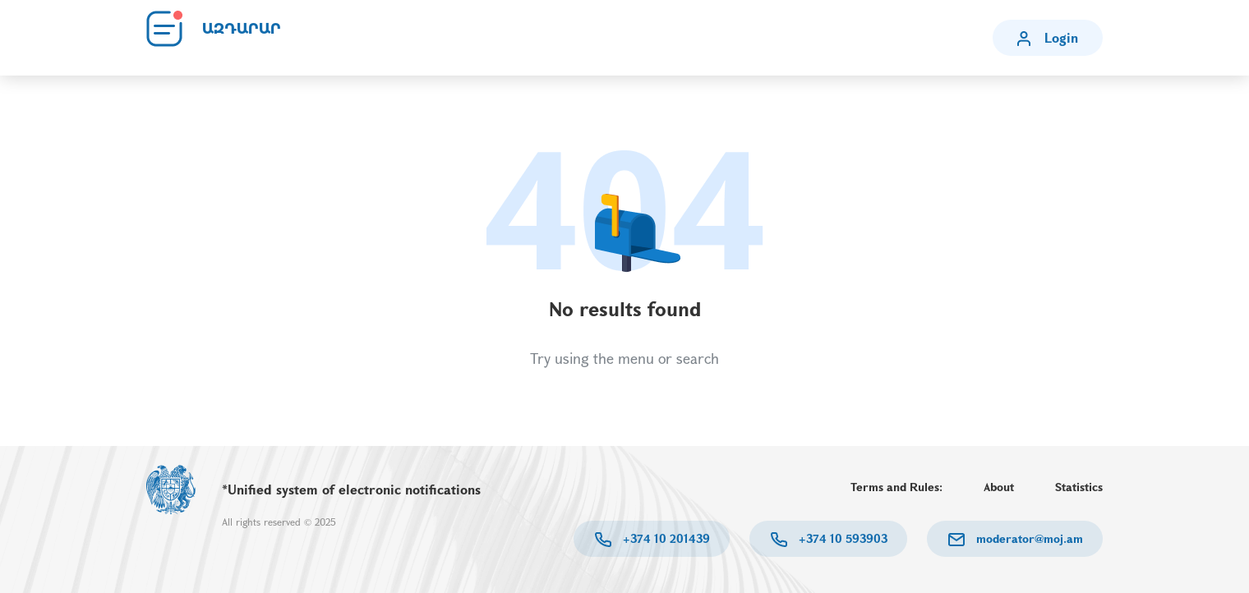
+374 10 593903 (841, 538)
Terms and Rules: (896, 486)
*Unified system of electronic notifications (351, 489)
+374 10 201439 (665, 538)
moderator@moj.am (1028, 538)
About (999, 486)
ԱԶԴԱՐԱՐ (241, 29)
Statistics (1079, 486)
